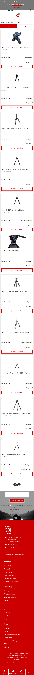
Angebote (7, 631)
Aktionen (7, 628)
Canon (6, 600)
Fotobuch (7, 569)
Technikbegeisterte (10, 597)
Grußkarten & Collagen (11, 581)
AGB (5, 644)
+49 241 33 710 (12, 547)
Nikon (6, 609)
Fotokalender (8, 572)
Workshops (12, 672)
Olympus (7, 612)
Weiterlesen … (22, 4)
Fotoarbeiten (8, 566)
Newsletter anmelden (17, 500)
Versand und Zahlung (10, 641)
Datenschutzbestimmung (20, 512)
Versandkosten (16, 655)
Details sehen (5, 57)
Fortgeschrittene (9, 594)
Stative (10, 22)
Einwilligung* (5, 505)
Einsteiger (7, 591)
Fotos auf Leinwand (10, 578)
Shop (4, 672)
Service (21, 672)
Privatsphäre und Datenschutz (14, 554)
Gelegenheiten (8, 638)
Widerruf (6, 647)
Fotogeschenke (9, 575)
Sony (5, 619)
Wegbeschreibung (14, 541)
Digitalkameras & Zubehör (12, 634)
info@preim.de (12, 544)
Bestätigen (17, 7)
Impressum (9, 551)
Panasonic (7, 616)
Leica (5, 606)
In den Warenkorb (17, 66)
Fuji (5, 603)
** (32, 62)
